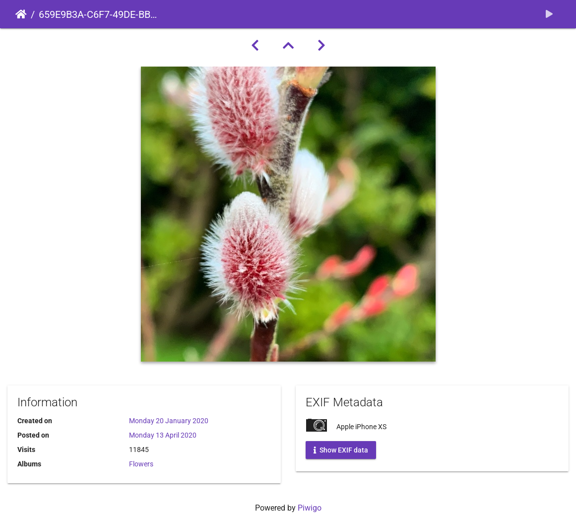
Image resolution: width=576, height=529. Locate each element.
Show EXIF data (341, 450)
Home (21, 14)
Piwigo (309, 508)
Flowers (141, 464)
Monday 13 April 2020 (162, 435)
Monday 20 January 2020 (168, 421)
